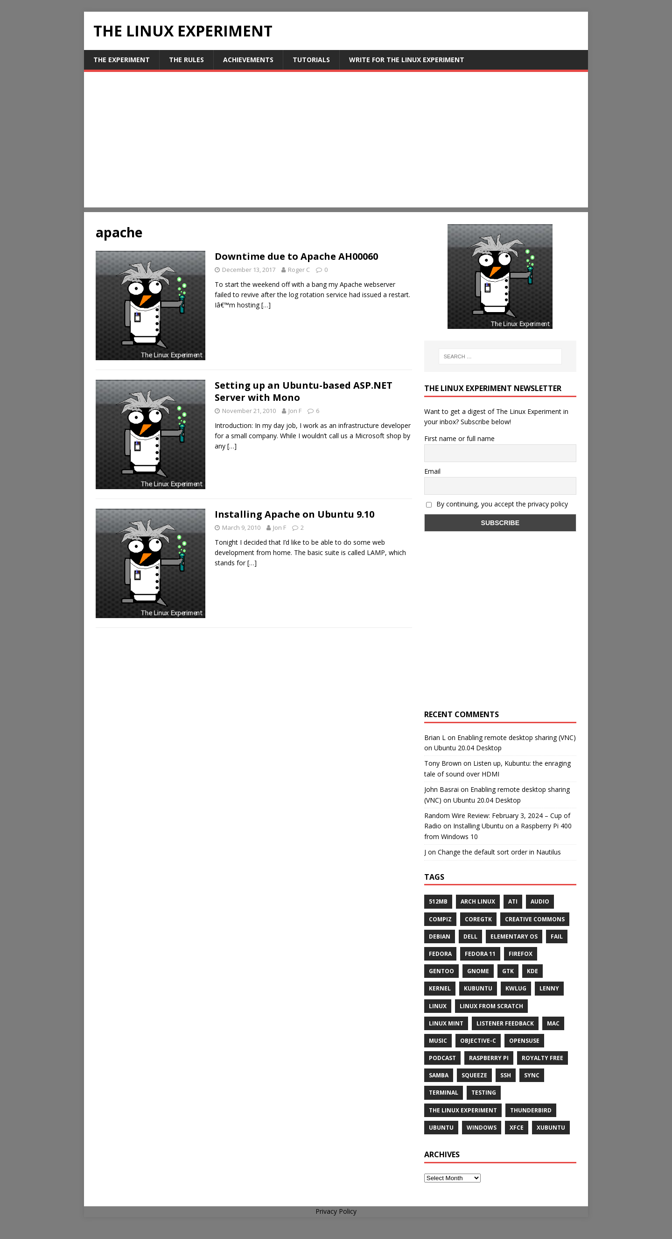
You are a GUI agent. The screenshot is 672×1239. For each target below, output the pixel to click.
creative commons (535, 919)
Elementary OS (514, 936)
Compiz (440, 919)
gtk (508, 971)
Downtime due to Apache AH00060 (296, 256)
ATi (513, 901)
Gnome (478, 971)
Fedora (440, 954)
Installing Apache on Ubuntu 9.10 (294, 514)
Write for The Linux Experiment (406, 59)
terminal (443, 1093)
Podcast (442, 1058)
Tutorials (311, 59)
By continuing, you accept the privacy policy (497, 503)
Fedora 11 (480, 954)
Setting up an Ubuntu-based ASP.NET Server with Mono (303, 391)
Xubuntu (551, 1128)
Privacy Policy (336, 1211)
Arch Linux (478, 901)
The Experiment (121, 59)
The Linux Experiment (463, 1110)
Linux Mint (446, 1023)
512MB (438, 901)
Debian (439, 936)
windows (482, 1128)
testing (483, 1093)
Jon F (294, 410)
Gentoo (441, 971)
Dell (470, 936)
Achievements (248, 59)
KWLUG (515, 988)
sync (531, 1075)
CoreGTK (478, 919)
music (438, 1041)
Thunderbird (531, 1110)
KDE (532, 971)
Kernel (440, 988)
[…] (266, 304)
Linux (438, 1006)
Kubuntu (478, 988)
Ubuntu (441, 1128)
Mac (553, 1023)
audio (540, 901)
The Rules (186, 59)
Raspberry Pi (489, 1058)
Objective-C (478, 1041)
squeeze (474, 1075)
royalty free (542, 1058)
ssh (505, 1075)
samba (438, 1075)
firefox (520, 954)
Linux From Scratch (491, 1006)
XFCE (517, 1128)
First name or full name (459, 438)
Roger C (299, 269)
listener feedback (505, 1023)
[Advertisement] (336, 142)
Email (432, 471)
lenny (549, 988)
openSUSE (524, 1041)
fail (557, 936)
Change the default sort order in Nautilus (499, 851)
